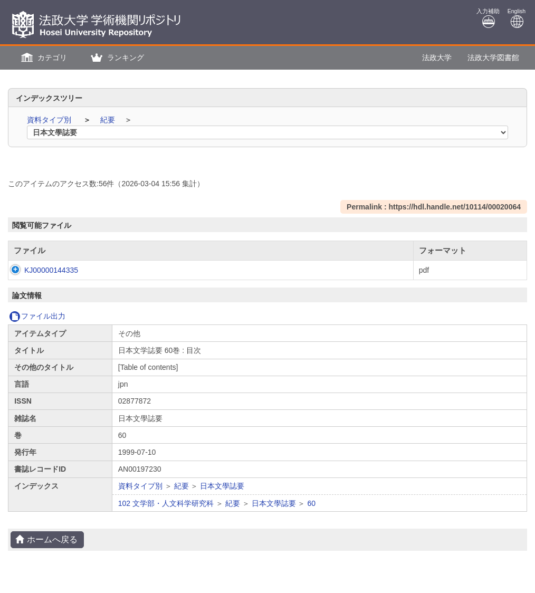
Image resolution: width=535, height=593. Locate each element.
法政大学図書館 (493, 57)
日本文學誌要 (222, 486)
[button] (43, 58)
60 (311, 503)
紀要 (108, 120)
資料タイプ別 (50, 120)
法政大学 (437, 57)
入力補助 (488, 18)
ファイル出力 (37, 316)
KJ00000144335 (41, 270)
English (517, 18)
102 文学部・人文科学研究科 (166, 503)
